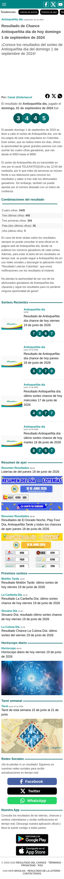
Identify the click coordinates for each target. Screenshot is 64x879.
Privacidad (28, 865)
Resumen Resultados (15, 467)
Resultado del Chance (31, 862)
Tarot (4, 706)
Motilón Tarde (10, 578)
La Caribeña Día (11, 594)
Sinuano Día (9, 610)
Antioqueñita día (12, 19)
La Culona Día (10, 626)
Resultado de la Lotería (43, 870)
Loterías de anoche (28, 12)
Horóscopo (8, 648)
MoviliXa (19, 870)
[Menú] (3, 4)
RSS (40, 865)
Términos (54, 862)
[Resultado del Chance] (11, 4)
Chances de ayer (49, 12)
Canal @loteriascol (20, 97)
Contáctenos (32, 873)
